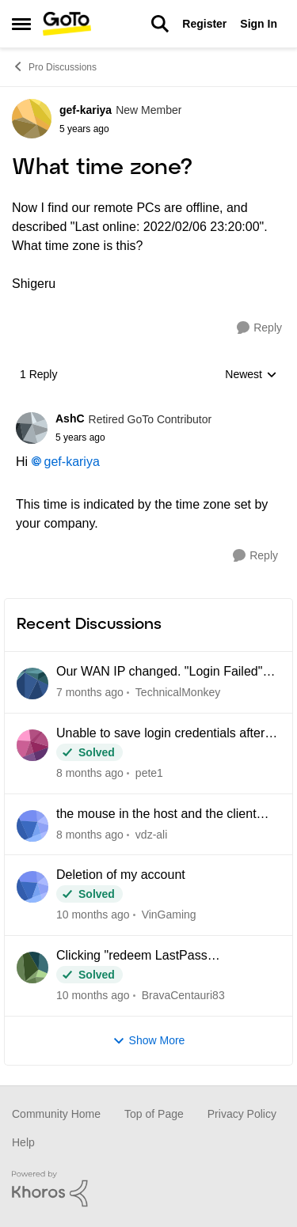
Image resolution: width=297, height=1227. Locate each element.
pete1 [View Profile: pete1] (149, 773)
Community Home (56, 1114)
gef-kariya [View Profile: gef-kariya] (85, 110)
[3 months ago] (93, 915)
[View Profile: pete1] (32, 745)
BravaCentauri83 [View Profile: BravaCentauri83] (183, 995)
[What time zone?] (133, 437)
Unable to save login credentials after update (160, 734)
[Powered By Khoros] (148, 1189)
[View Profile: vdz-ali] (32, 826)
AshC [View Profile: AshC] (70, 418)
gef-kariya (72, 461)
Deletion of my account (120, 874)
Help (23, 1142)
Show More (148, 1040)
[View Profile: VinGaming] (32, 887)
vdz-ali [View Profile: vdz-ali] (151, 833)
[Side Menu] (21, 24)
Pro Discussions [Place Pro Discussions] (54, 66)
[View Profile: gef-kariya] (31, 118)
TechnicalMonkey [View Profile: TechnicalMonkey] (177, 692)
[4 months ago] (93, 995)
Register (204, 23)
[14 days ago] (90, 692)
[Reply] (259, 328)
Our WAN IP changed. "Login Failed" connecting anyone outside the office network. (159, 672)
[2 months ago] (90, 773)
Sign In (258, 23)
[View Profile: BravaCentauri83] (32, 967)
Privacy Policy (242, 1114)
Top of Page (154, 1114)
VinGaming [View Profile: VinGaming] (169, 914)
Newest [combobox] (251, 375)
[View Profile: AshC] (32, 428)
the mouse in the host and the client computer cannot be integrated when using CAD (159, 815)
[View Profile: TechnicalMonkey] (32, 683)
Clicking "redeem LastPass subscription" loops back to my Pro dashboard (153, 956)
